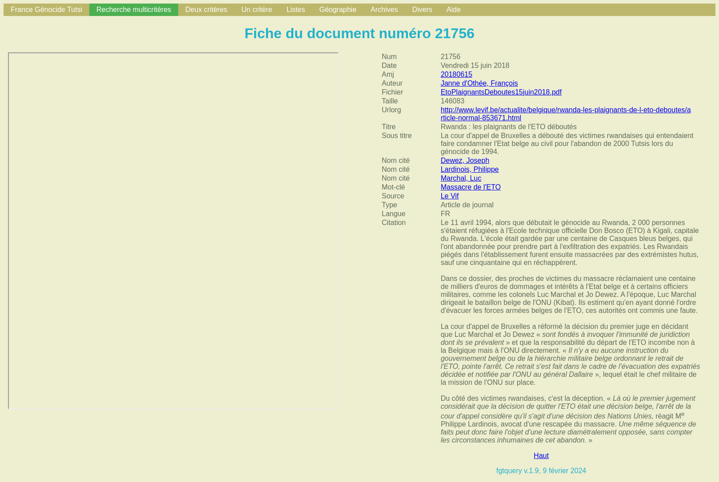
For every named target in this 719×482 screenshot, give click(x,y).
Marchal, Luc (461, 178)
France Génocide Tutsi (46, 9)
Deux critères (206, 9)
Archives (384, 9)
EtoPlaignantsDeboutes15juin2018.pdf (501, 92)
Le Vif (450, 196)
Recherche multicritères (133, 9)
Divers (422, 9)
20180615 (456, 74)
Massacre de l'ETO (471, 187)
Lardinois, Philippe (470, 169)
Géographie (337, 9)
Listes (296, 9)
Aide (454, 9)
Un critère (256, 9)
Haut (541, 455)
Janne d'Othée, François (479, 83)
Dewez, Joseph (465, 160)
